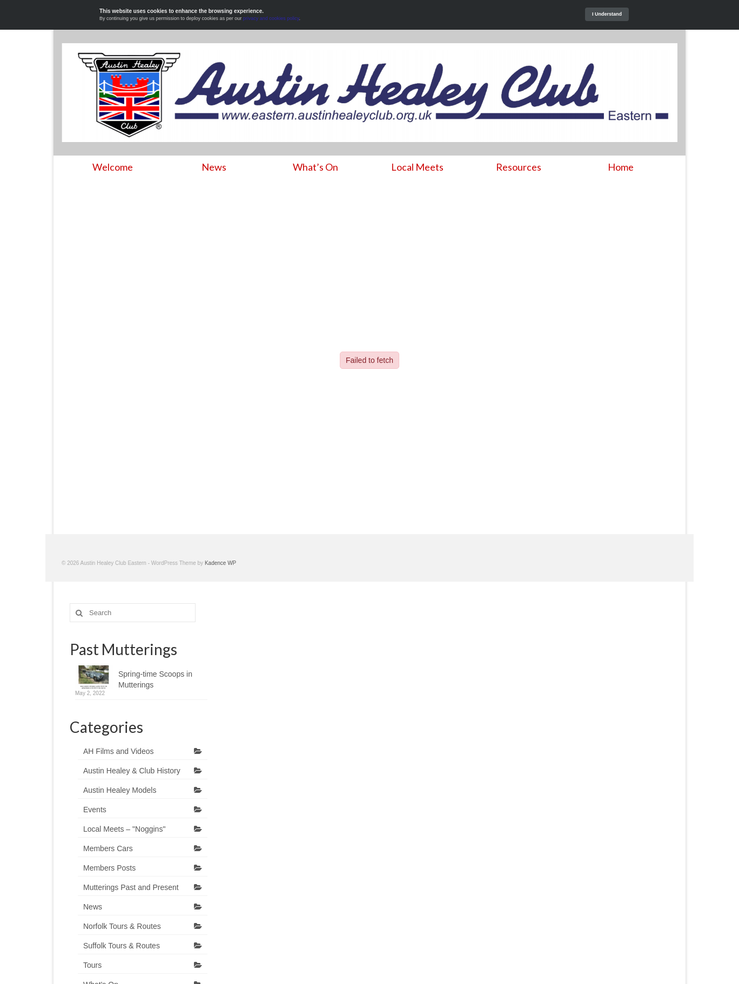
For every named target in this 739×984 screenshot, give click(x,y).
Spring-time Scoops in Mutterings (155, 679)
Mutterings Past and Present (131, 887)
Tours (92, 965)
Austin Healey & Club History (131, 770)
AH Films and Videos (118, 751)
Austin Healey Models (119, 790)
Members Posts (109, 868)
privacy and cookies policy (271, 18)
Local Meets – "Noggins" (124, 829)
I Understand (607, 14)
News (92, 906)
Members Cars (108, 848)
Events (94, 809)
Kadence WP (220, 563)
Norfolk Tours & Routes (122, 926)
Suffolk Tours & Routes (121, 945)
